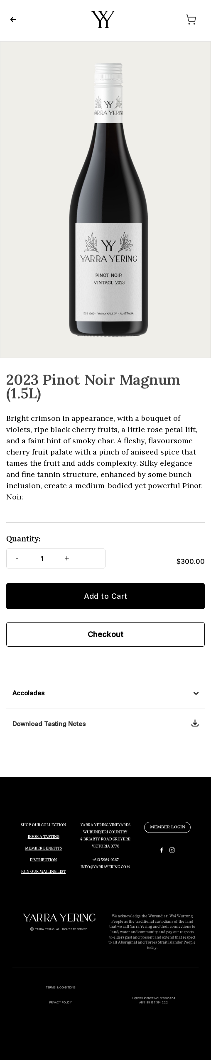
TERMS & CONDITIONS (61, 987)
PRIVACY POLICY (60, 1002)
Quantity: (23, 538)
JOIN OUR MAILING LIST (43, 872)
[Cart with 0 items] (173, 19)
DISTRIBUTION (43, 860)
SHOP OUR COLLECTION (43, 825)
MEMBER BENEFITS (43, 848)
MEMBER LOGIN (167, 827)
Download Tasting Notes (49, 724)
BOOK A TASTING (43, 837)
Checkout (106, 634)
